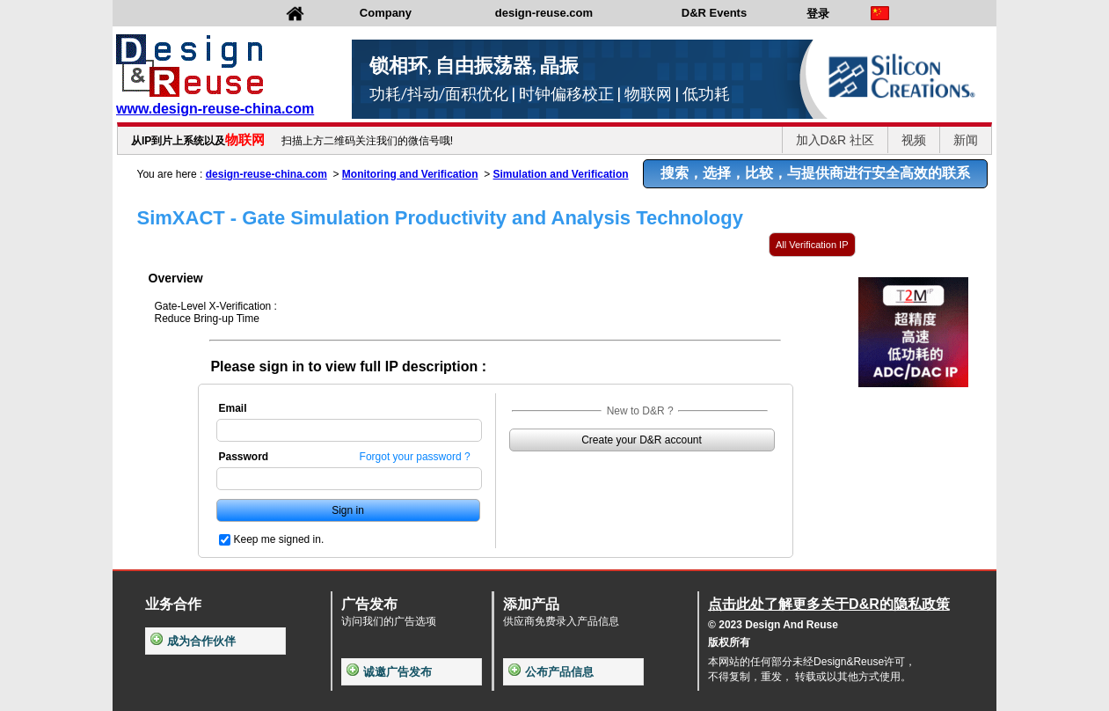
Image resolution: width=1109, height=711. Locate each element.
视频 (913, 140)
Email (233, 408)
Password (244, 457)
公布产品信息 (551, 671)
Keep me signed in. (279, 539)
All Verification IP (812, 244)
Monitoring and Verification (410, 174)
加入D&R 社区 (835, 140)
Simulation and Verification (561, 174)
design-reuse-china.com (266, 174)
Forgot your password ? (415, 457)
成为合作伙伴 (193, 641)
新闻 (965, 140)
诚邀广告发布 (389, 671)
